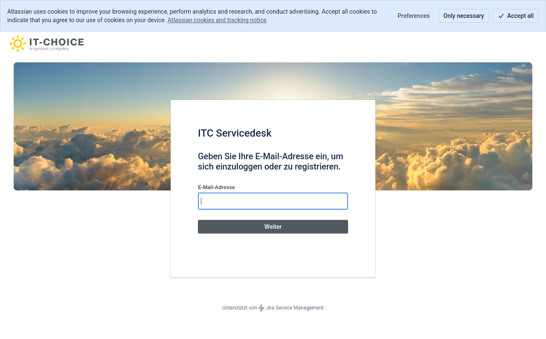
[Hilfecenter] (46, 43)
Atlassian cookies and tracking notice (217, 20)
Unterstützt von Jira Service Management (273, 308)
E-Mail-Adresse (216, 187)
